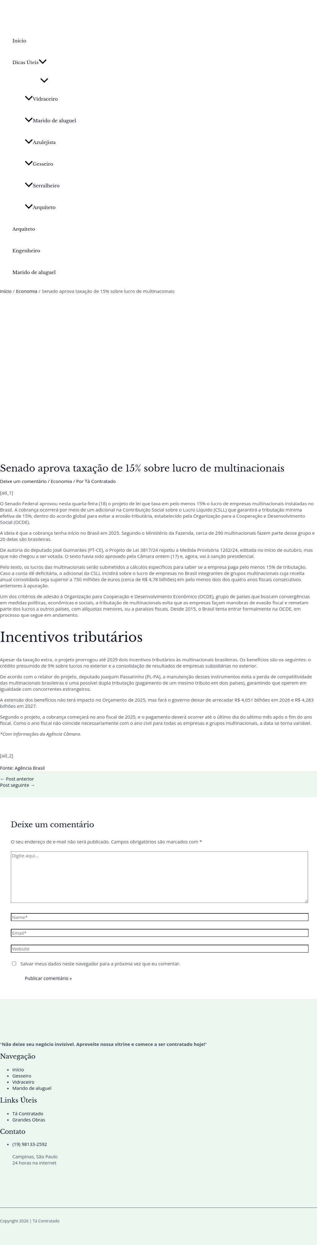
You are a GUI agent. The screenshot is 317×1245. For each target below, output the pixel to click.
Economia (61, 481)
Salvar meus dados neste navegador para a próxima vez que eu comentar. (100, 963)
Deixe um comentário (23, 481)
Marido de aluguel (50, 121)
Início (19, 41)
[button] (43, 62)
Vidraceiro (41, 99)
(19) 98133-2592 (29, 1144)
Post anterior (17, 779)
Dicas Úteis (29, 62)
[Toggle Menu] (44, 80)
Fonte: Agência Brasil (22, 768)
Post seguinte (17, 785)
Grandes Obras (28, 1120)
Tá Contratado (27, 1113)
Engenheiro (26, 251)
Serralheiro (42, 186)
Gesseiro (39, 164)
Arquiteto (40, 207)
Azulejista (40, 142)
